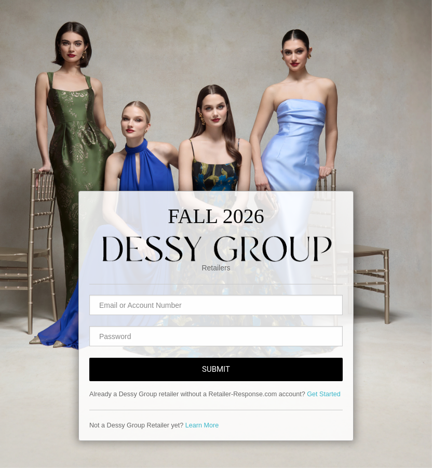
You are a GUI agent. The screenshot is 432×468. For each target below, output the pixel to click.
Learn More (202, 425)
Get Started (323, 394)
